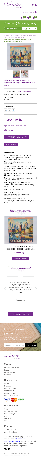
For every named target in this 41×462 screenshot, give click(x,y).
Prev (5, 288)
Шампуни (7, 375)
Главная (7, 35)
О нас (6, 409)
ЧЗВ (5, 421)
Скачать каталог (10, 393)
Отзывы (7, 416)
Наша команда (9, 414)
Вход (35, 5)
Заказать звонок (33, 5)
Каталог (16, 35)
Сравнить (11, 130)
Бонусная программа (12, 395)
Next (36, 288)
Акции (6, 384)
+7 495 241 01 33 (10, 430)
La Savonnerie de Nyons (24, 91)
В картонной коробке (14, 37)
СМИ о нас (8, 418)
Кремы (6, 370)
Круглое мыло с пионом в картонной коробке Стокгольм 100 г (20, 247)
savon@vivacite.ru (10, 432)
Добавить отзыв (20, 314)
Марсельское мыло (28, 35)
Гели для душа (9, 372)
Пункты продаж (10, 388)
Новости (7, 386)
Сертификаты (9, 391)
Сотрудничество (10, 411)
